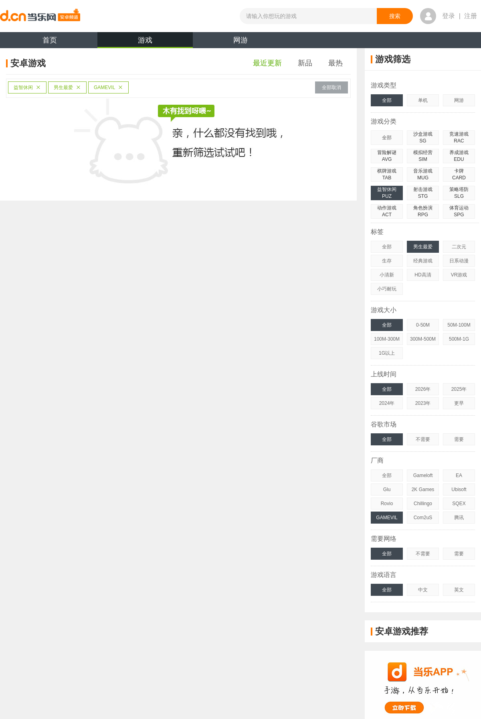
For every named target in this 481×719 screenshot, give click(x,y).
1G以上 (387, 353)
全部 (387, 100)
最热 (335, 63)
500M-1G (459, 339)
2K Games (423, 489)
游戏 (145, 42)
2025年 (459, 389)
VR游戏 (459, 275)
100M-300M (387, 339)
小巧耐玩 (386, 289)
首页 (49, 40)
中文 (423, 590)
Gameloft (423, 475)
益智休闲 (27, 87)
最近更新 (267, 63)
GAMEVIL (108, 87)
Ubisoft (458, 489)
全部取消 (331, 87)
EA (459, 475)
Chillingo (423, 503)
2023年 (423, 403)
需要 (459, 439)
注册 (470, 15)
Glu (387, 489)
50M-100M (458, 325)
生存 (387, 261)
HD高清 (422, 275)
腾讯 (459, 517)
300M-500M (423, 339)
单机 (423, 100)
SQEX (458, 503)
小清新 (387, 275)
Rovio (387, 503)
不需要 (423, 439)
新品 (305, 63)
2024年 (387, 403)
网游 (240, 40)
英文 (459, 590)
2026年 (423, 389)
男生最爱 (67, 87)
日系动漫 (459, 261)
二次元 (459, 247)
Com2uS (423, 517)
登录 (448, 15)
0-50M (423, 325)
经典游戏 (422, 261)
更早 (459, 403)
